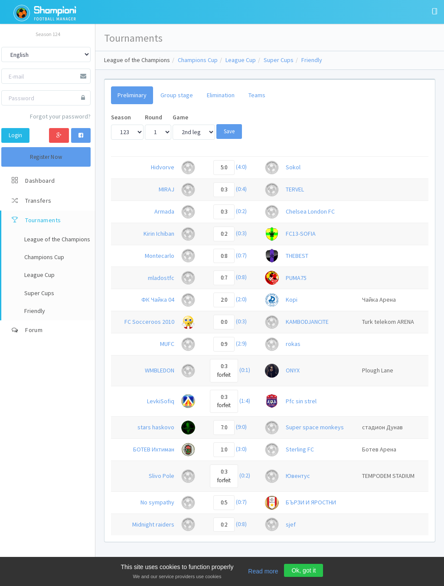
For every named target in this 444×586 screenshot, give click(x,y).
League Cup (240, 60)
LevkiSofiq (160, 401)
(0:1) (244, 370)
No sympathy (157, 502)
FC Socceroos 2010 (149, 322)
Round (153, 117)
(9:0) (241, 427)
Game (180, 117)
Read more (263, 571)
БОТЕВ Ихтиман (153, 449)
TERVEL (295, 189)
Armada (164, 211)
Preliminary (132, 95)
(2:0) (241, 299)
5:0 (224, 167)
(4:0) (241, 167)
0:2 (224, 233)
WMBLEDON (159, 370)
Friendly (311, 60)
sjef (291, 524)
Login (15, 135)
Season (121, 117)
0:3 (224, 189)
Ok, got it (303, 570)
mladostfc (161, 278)
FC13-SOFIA (301, 233)
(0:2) (241, 211)
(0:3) (241, 233)
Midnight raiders (153, 524)
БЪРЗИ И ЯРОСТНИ (311, 502)
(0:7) (241, 255)
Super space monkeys (315, 427)
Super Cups (279, 60)
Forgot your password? (60, 116)
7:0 (224, 427)
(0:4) (241, 189)
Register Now (46, 157)
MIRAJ (166, 189)
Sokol (293, 167)
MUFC (167, 344)
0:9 (224, 344)
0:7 (224, 277)
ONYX (293, 370)
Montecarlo (159, 256)
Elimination (221, 95)
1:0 (224, 449)
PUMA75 (296, 278)
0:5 (224, 502)
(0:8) (241, 277)
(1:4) (244, 401)
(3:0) (241, 449)
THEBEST (297, 256)
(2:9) (241, 343)
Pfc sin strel (301, 401)
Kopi (291, 299)
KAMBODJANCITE (307, 322)
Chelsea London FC (310, 211)
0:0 (224, 322)
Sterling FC (300, 449)
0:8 (224, 256)
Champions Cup (198, 60)
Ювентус (298, 476)
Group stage (176, 95)
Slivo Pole (161, 476)
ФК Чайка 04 (157, 299)
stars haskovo (155, 427)
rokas (293, 344)
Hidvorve (162, 167)
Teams (256, 95)
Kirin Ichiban (159, 233)
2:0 (224, 299)
